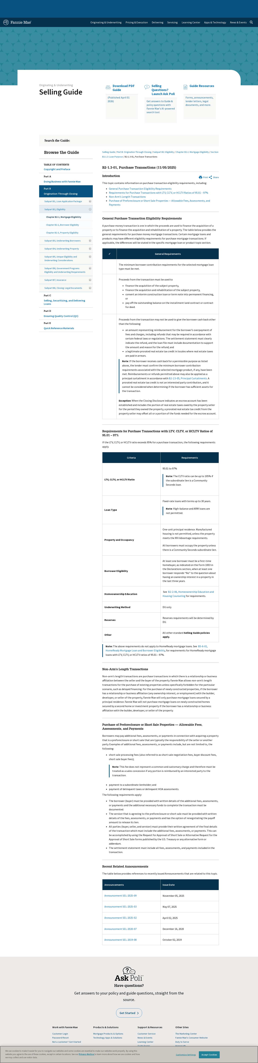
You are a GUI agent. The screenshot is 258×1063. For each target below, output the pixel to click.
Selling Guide (60, 82)
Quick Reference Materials (67, 315)
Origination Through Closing (67, 181)
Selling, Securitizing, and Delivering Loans (67, 289)
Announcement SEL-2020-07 (120, 919)
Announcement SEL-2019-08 (120, 930)
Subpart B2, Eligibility (54, 199)
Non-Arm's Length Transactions (127, 187)
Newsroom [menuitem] (216, 4)
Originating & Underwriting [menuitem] (106, 12)
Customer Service (147, 1024)
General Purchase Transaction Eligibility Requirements (140, 179)
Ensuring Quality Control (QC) (67, 303)
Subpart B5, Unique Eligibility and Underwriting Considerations (60, 248)
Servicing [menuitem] (172, 12)
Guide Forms (144, 1036)
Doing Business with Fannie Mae (67, 168)
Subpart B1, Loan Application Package (63, 191)
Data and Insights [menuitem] (196, 4)
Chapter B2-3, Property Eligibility (62, 222)
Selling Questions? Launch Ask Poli (163, 80)
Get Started (129, 1003)
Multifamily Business (58, 4)
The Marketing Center (186, 1024)
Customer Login (60, 1024)
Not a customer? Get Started (66, 1032)
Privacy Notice (86, 1054)
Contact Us (245, 4)
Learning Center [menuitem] (191, 12)
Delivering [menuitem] (157, 12)
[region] (129, 1054)
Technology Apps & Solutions (107, 1028)
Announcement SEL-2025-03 (120, 897)
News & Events (145, 1028)
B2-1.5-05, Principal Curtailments (188, 368)
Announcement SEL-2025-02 (120, 908)
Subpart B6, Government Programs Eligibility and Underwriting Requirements (64, 260)
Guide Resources (202, 76)
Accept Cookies (209, 1054)
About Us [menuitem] (177, 4)
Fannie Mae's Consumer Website (191, 1028)
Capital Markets (83, 4)
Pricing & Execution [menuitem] (137, 12)
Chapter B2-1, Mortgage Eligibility (63, 207)
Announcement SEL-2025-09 (120, 886)
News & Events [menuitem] (238, 12)
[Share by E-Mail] (213, 167)
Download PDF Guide (124, 78)
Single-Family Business (29, 4)
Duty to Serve (182, 1032)
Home (8, 4)
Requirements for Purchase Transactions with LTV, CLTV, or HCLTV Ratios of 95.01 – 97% (158, 183)
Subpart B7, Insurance (55, 270)
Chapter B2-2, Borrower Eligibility (62, 215)
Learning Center (145, 1032)
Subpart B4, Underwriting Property (61, 238)
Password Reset (60, 1028)
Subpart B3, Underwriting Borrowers (62, 230)
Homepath (180, 1036)
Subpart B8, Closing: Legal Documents (63, 278)
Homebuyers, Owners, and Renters (116, 4)
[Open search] (251, 12)
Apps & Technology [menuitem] (215, 12)
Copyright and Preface (57, 159)
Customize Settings (186, 1054)
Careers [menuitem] (231, 4)
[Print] (203, 167)
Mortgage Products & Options (108, 1024)
